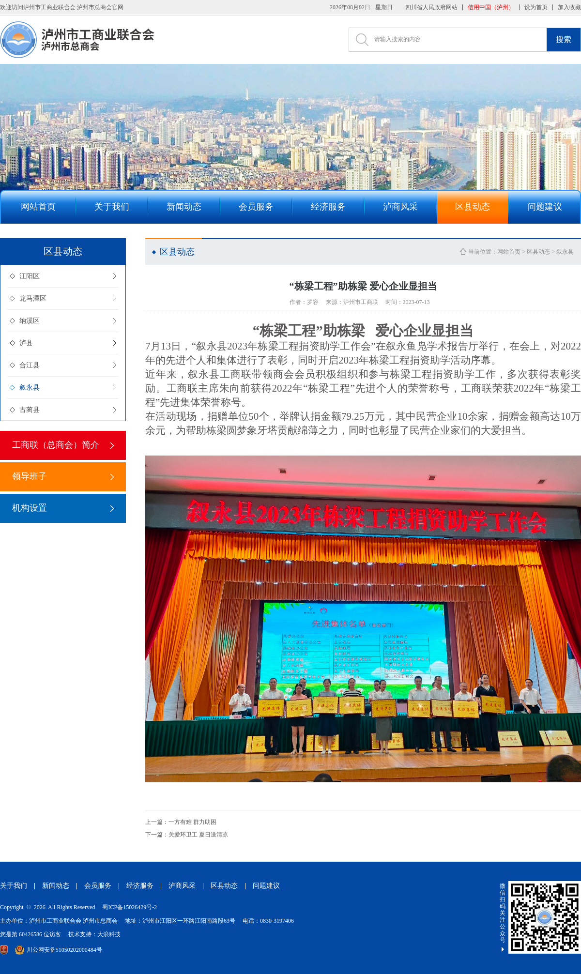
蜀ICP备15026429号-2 (129, 907)
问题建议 (266, 885)
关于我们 (13, 885)
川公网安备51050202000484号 (58, 950)
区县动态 (538, 251)
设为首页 (536, 7)
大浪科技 (109, 934)
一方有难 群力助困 (180, 822)
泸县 (26, 343)
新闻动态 (55, 885)
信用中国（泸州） (491, 7)
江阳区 (29, 276)
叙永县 (29, 387)
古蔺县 (29, 409)
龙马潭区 (32, 298)
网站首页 (508, 251)
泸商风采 (182, 885)
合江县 (29, 365)
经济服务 (139, 885)
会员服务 (97, 885)
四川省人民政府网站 (431, 7)
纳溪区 (29, 320)
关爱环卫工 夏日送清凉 (186, 834)
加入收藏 (569, 7)
